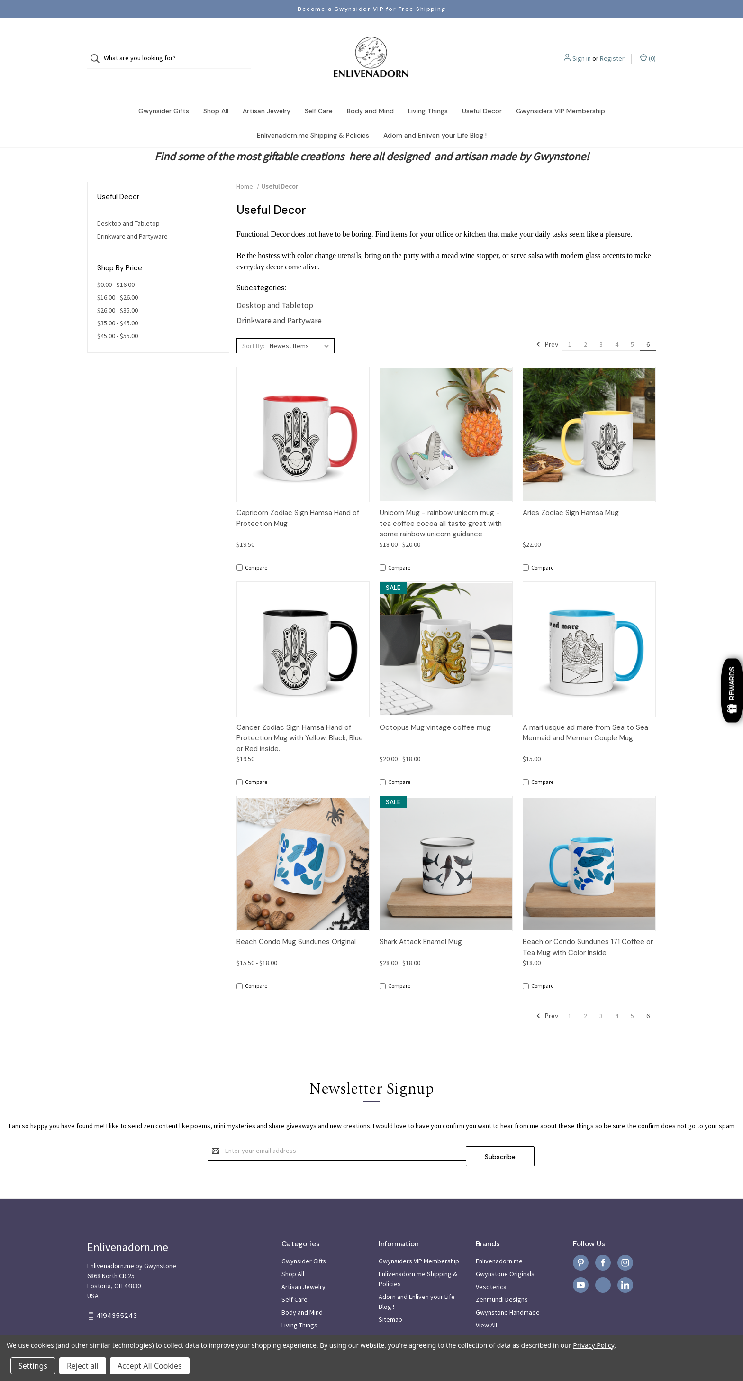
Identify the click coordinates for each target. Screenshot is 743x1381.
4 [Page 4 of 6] (616, 325)
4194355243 (116, 1291)
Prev (547, 325)
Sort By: (253, 326)
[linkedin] (625, 1261)
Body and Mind (370, 92)
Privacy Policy (593, 1345)
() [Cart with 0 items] (648, 48)
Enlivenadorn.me (499, 1237)
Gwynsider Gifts (163, 92)
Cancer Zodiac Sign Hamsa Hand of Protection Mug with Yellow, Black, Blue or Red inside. (299, 719)
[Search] (98, 49)
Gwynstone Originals (505, 1249)
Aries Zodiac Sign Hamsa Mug (571, 493)
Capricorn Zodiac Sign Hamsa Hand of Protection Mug (297, 499)
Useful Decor (482, 92)
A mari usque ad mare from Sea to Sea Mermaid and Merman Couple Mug (585, 714)
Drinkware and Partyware (132, 217)
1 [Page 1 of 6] (569, 325)
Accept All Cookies (150, 1366)
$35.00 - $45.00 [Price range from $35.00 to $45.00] (117, 304)
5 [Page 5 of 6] (632, 325)
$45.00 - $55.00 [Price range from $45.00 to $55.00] (117, 317)
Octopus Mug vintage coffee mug (435, 708)
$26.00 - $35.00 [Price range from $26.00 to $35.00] (117, 291)
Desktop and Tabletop (128, 204)
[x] (603, 1261)
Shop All (215, 92)
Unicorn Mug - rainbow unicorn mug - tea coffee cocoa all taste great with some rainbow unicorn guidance (441, 504)
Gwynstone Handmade (508, 1288)
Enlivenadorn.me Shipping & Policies (313, 116)
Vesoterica (491, 1262)
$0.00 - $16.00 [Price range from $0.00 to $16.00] (116, 265)
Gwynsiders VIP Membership (560, 92)
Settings (32, 1366)
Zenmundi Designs (502, 1275)
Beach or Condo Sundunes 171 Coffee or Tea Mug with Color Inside (588, 928)
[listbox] (301, 327)
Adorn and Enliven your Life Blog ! (435, 116)
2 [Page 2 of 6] (585, 325)
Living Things (428, 92)
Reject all (83, 1366)
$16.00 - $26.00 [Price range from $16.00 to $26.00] (117, 278)
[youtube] (581, 1261)
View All (486, 1301)
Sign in (581, 49)
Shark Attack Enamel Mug (421, 923)
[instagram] (625, 1238)
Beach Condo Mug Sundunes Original (296, 923)
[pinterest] (581, 1238)
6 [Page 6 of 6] (648, 325)
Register (612, 49)
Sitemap (390, 1295)
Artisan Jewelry (266, 92)
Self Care (319, 92)
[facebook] (603, 1238)
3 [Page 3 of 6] (601, 325)
